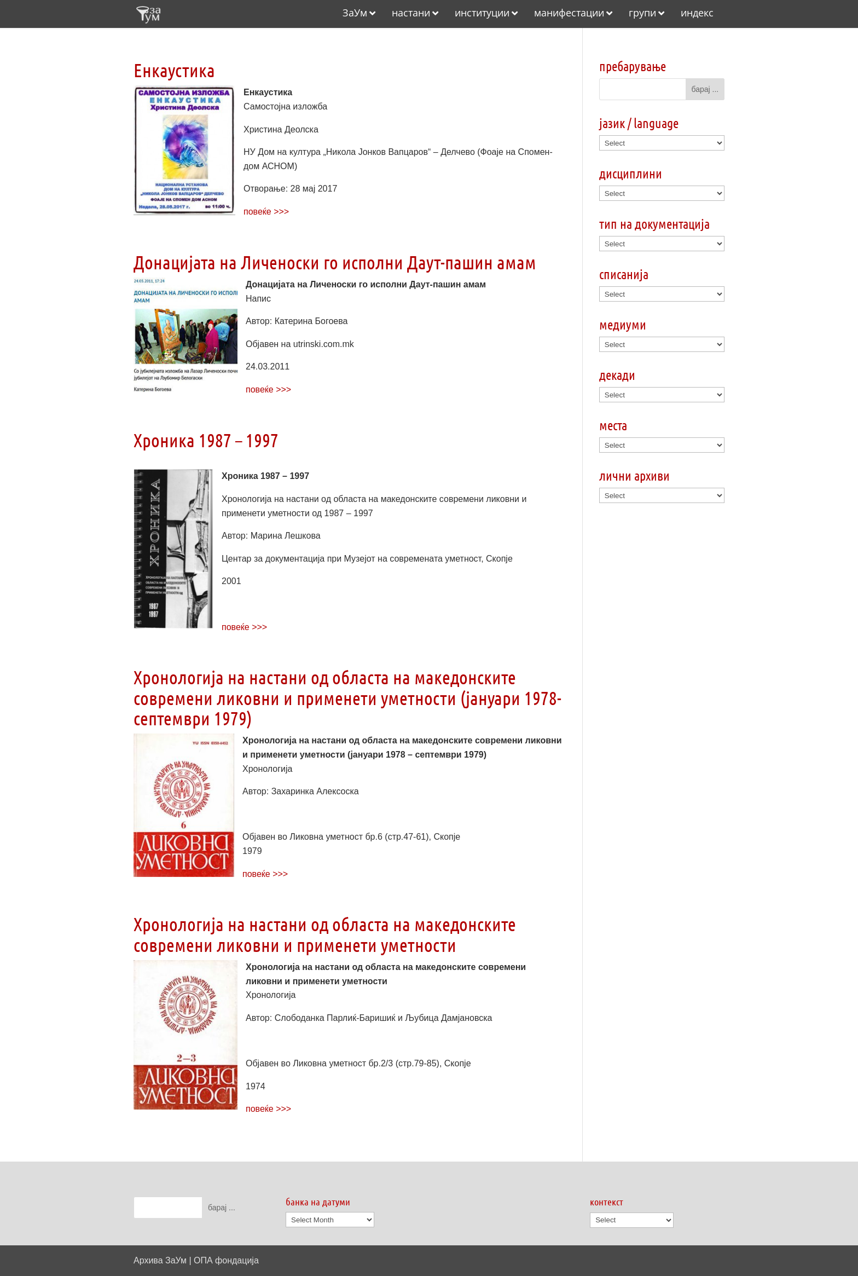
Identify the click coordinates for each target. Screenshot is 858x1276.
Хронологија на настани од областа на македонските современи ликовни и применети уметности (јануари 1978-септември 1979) (347, 697)
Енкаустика (174, 70)
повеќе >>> (266, 211)
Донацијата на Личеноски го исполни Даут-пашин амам (335, 262)
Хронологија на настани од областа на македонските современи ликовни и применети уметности (325, 934)
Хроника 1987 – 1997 (206, 440)
